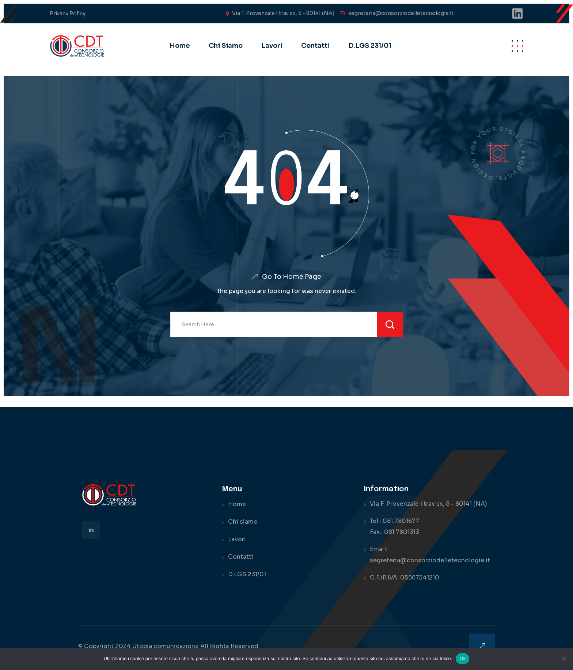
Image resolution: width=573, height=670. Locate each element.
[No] (564, 658)
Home (180, 46)
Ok (462, 658)
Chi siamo (226, 46)
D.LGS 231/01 (369, 46)
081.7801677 (401, 521)
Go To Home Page (292, 277)
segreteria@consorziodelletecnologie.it (401, 13)
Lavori (271, 46)
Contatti (315, 46)
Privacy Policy (68, 13)
